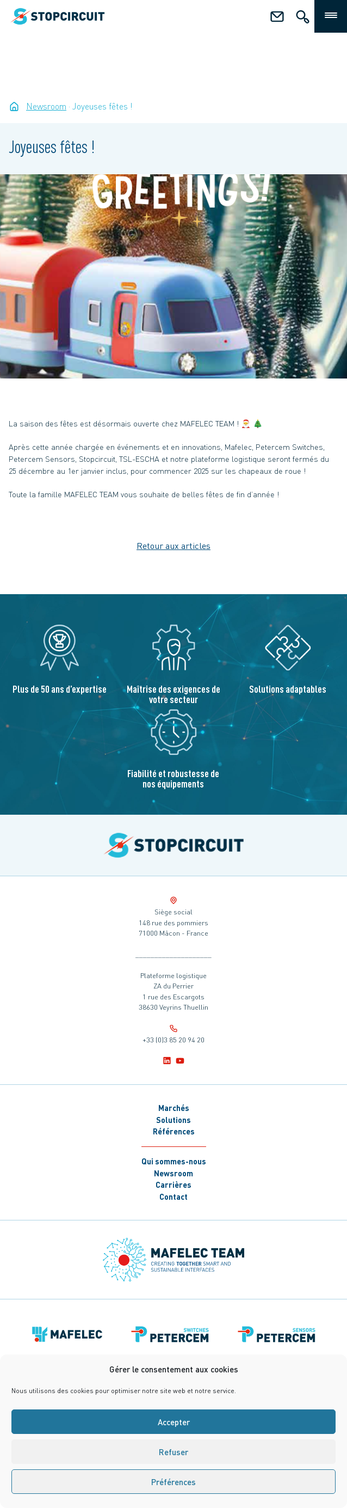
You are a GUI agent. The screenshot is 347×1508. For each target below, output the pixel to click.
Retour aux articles (173, 545)
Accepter (174, 1422)
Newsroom (173, 1173)
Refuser (173, 1451)
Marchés (173, 1108)
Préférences (173, 1481)
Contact (173, 1196)
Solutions (173, 1120)
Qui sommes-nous (173, 1161)
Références (174, 1131)
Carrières (173, 1184)
